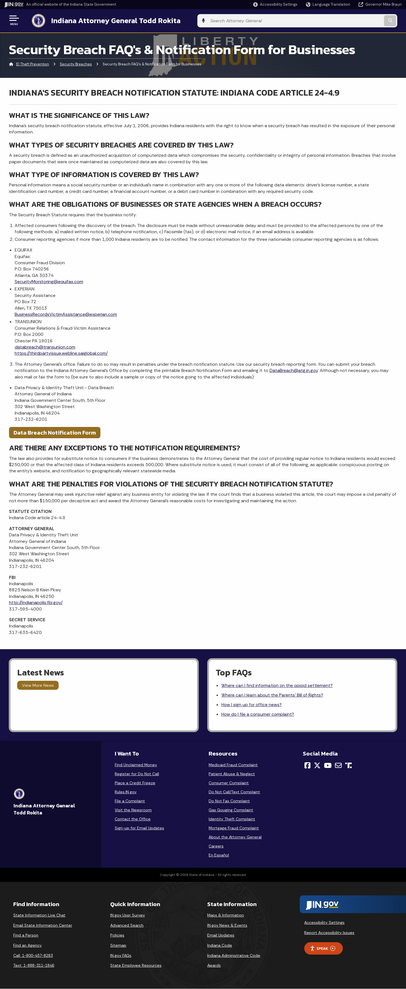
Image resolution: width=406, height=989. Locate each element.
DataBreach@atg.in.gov (294, 370)
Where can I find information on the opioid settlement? (277, 685)
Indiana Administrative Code (233, 955)
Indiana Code (219, 945)
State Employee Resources (136, 965)
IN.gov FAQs (120, 955)
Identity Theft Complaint (232, 819)
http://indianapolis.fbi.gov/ (36, 601)
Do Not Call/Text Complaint (234, 792)
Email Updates (220, 935)
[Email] (338, 765)
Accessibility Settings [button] (324, 922)
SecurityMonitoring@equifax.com (49, 280)
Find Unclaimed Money (136, 765)
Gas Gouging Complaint (231, 810)
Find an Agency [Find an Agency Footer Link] (27, 945)
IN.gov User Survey (127, 915)
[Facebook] (307, 765)
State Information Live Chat (39, 915)
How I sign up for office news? (252, 705)
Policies (117, 935)
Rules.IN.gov (125, 792)
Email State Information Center (42, 925)
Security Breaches (76, 63)
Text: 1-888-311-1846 (33, 965)
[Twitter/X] (317, 765)
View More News (38, 684)
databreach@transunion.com (45, 346)
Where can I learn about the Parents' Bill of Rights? (272, 695)
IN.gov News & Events (227, 925)
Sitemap (118, 945)
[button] (275, 4)
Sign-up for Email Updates (139, 828)
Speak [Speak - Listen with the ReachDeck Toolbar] (322, 948)
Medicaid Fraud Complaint (233, 765)
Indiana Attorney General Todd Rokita (110, 20)
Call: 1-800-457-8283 (33, 955)
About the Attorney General (235, 837)
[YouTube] (328, 765)
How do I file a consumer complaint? (258, 714)
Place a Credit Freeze (135, 783)
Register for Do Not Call (137, 774)
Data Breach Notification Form (55, 432)
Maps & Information (225, 915)
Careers (216, 846)
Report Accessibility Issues (329, 932)
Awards (214, 965)
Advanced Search (127, 925)
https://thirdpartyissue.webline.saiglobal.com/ (61, 352)
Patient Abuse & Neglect (232, 774)
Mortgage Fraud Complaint (234, 828)
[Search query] (356, 20)
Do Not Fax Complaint (229, 801)
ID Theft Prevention (32, 63)
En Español (219, 855)
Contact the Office (133, 819)
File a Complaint (130, 801)
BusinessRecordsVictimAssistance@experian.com (66, 313)
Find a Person (25, 935)
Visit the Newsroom (133, 810)
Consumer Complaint (229, 783)
